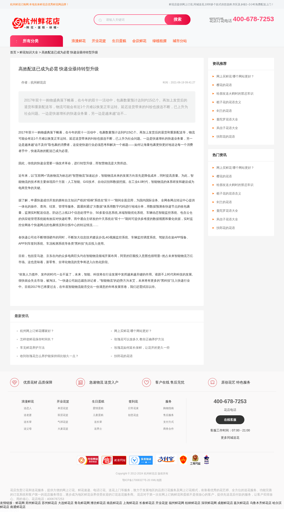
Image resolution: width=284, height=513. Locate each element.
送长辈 (28, 421)
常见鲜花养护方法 (32, 347)
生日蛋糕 (119, 41)
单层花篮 (63, 408)
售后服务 (168, 415)
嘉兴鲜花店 (241, 503)
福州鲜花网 (176, 503)
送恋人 (28, 408)
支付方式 (168, 421)
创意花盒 (133, 415)
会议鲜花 (139, 41)
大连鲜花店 (65, 503)
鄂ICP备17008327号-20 (136, 480)
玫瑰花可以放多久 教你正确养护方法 (139, 339)
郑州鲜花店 (33, 503)
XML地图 (156, 480)
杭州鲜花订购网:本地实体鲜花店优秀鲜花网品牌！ (39, 4)
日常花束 (133, 408)
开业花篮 (99, 41)
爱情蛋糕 (98, 408)
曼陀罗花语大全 (227, 119)
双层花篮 (63, 415)
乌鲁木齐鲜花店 (260, 503)
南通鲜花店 (18, 507)
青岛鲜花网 (82, 503)
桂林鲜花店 (192, 503)
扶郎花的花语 (123, 356)
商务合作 (168, 428)
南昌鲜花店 (114, 503)
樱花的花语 (224, 85)
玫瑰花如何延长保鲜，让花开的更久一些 (142, 347)
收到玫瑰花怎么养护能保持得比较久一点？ (49, 356)
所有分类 (30, 41)
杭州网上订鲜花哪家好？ (37, 331)
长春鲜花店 (147, 503)
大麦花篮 (63, 428)
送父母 (28, 428)
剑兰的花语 (224, 110)
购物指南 (168, 408)
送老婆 (28, 415)
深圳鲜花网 (209, 503)
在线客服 (230, 419)
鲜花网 (20, 503)
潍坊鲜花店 (98, 503)
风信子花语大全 (227, 128)
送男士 (98, 428)
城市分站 (180, 41)
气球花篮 (63, 421)
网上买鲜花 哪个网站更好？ (133, 331)
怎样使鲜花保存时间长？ (37, 339)
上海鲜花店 (130, 503)
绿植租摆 (159, 41)
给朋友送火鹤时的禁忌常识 (234, 93)
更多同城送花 (230, 437)
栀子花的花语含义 (228, 102)
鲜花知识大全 (29, 52)
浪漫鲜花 (78, 41)
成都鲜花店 (225, 503)
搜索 (177, 19)
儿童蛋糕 (98, 415)
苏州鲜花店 (49, 503)
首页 (13, 52)
